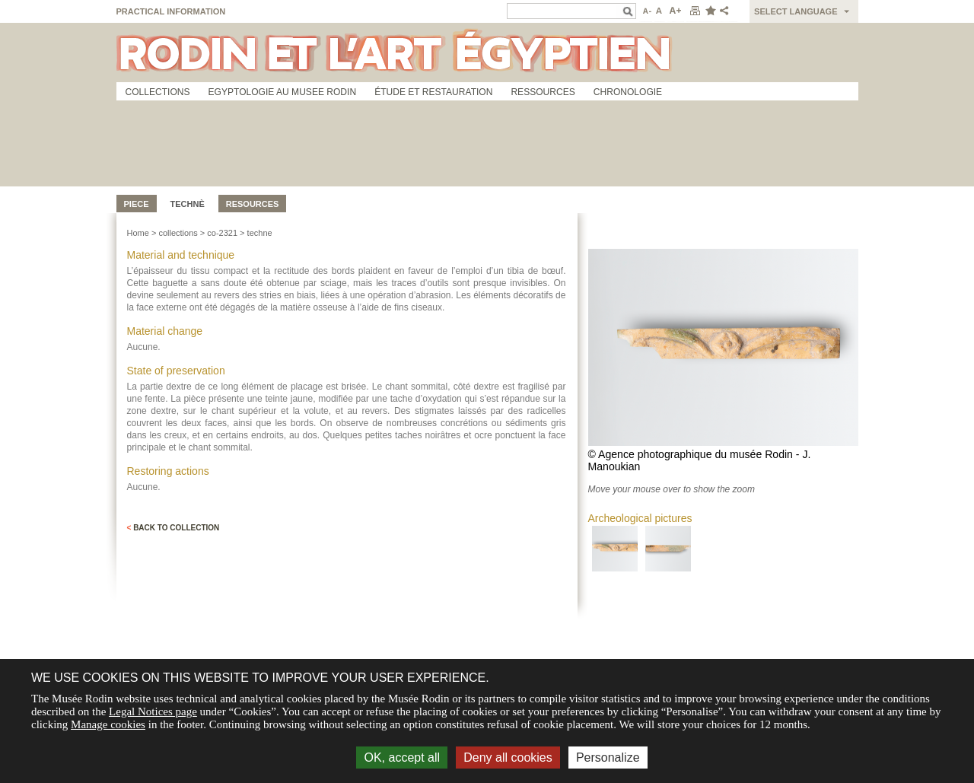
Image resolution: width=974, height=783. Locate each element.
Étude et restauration (433, 92)
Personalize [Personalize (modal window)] (608, 757)
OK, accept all (402, 757)
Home (138, 232)
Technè (187, 203)
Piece (136, 203)
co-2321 (222, 232)
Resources (252, 203)
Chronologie (628, 92)
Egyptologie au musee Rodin (282, 92)
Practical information (171, 11)
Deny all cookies (507, 757)
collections (177, 232)
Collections (158, 92)
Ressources (543, 92)
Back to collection (173, 528)
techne (259, 232)
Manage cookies (108, 724)
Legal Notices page (153, 711)
